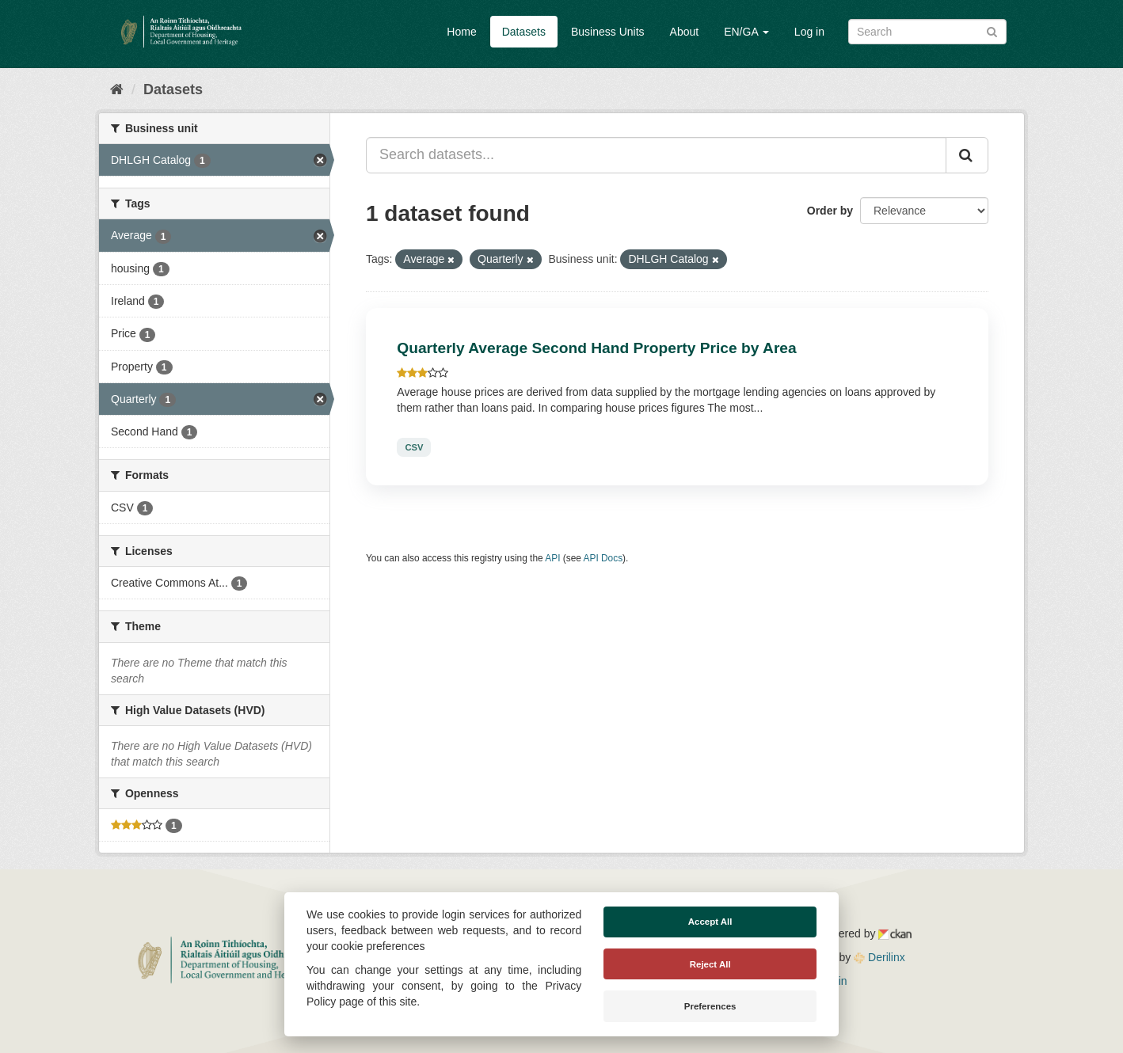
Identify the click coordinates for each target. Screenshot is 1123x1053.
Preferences (710, 1006)
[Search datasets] (927, 31)
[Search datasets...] (656, 155)
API (552, 558)
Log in (809, 31)
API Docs (603, 558)
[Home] (117, 89)
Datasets (524, 31)
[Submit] (992, 30)
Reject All (710, 964)
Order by (830, 210)
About (684, 31)
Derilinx (879, 957)
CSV (414, 447)
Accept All (710, 921)
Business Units (608, 31)
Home (461, 31)
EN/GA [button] (746, 31)
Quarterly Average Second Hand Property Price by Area (596, 348)
